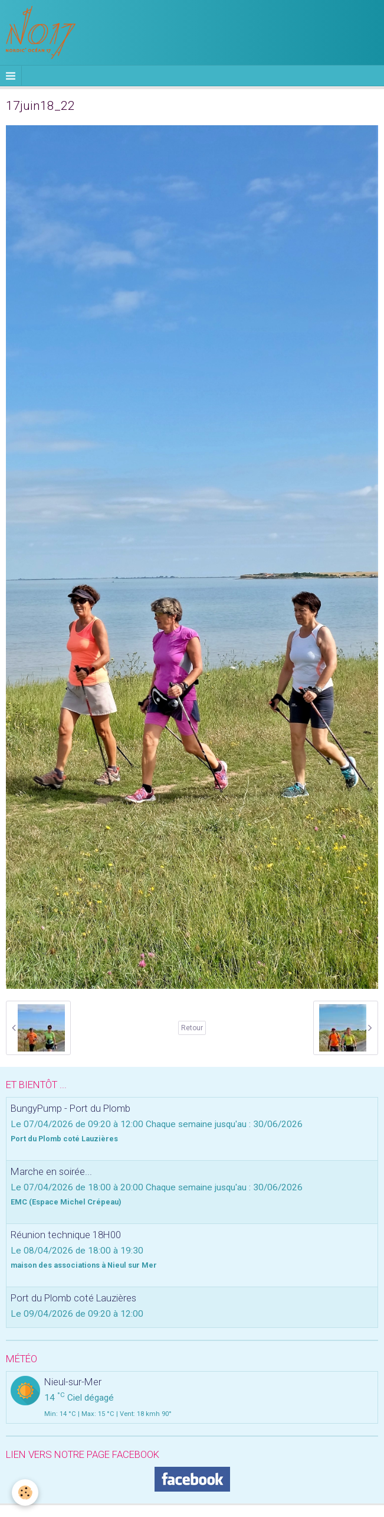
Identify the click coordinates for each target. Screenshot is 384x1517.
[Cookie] (25, 1492)
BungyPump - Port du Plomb (70, 1108)
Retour (192, 1028)
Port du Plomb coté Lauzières (73, 1298)
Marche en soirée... (51, 1171)
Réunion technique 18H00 (66, 1235)
